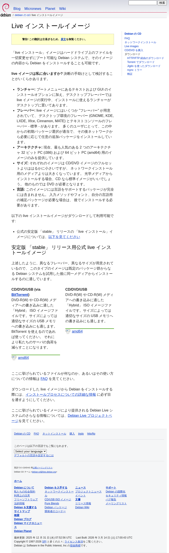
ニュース (80, 487)
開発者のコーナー (55, 511)
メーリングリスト (116, 503)
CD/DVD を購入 (134, 50)
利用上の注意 (22, 495)
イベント (80, 495)
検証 (129, 73)
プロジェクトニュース (88, 491)
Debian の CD (22, 15)
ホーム (18, 481)
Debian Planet (22, 531)
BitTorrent (19, 295)
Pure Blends (52, 503)
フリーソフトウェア (26, 499)
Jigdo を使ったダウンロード (144, 66)
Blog (16, 9)
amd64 (23, 358)
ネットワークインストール (140, 42)
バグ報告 (111, 499)
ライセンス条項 (73, 541)
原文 (63, 39)
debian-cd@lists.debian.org (44, 472)
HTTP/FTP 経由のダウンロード (145, 58)
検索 (16, 515)
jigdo (81, 433)
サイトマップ (22, 511)
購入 (72, 433)
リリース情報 (83, 503)
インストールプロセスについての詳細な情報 (61, 394)
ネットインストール (54, 433)
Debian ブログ (22, 519)
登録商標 (75, 545)
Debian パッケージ (56, 507)
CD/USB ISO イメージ (58, 499)
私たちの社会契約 (24, 491)
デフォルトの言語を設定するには (34, 455)
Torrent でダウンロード (141, 62)
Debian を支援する (25, 507)
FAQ (127, 38)
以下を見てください (64, 237)
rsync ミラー (134, 70)
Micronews (32, 9)
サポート (111, 487)
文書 (78, 499)
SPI (44, 541)
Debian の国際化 (115, 491)
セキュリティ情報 (116, 495)
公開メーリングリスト (43, 468)
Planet (50, 9)
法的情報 (19, 503)
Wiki (62, 9)
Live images (132, 46)
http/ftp (91, 433)
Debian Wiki (82, 507)
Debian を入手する (56, 487)
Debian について (24, 487)
